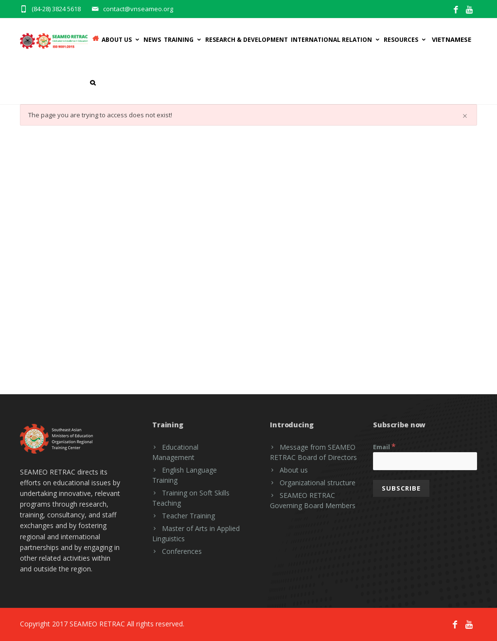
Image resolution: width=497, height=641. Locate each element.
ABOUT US (121, 40)
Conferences (182, 551)
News (152, 40)
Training (183, 40)
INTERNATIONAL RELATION (336, 40)
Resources (405, 40)
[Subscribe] (401, 488)
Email (384, 446)
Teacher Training (188, 515)
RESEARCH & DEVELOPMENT (246, 40)
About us (294, 470)
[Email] (425, 461)
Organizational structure (317, 482)
